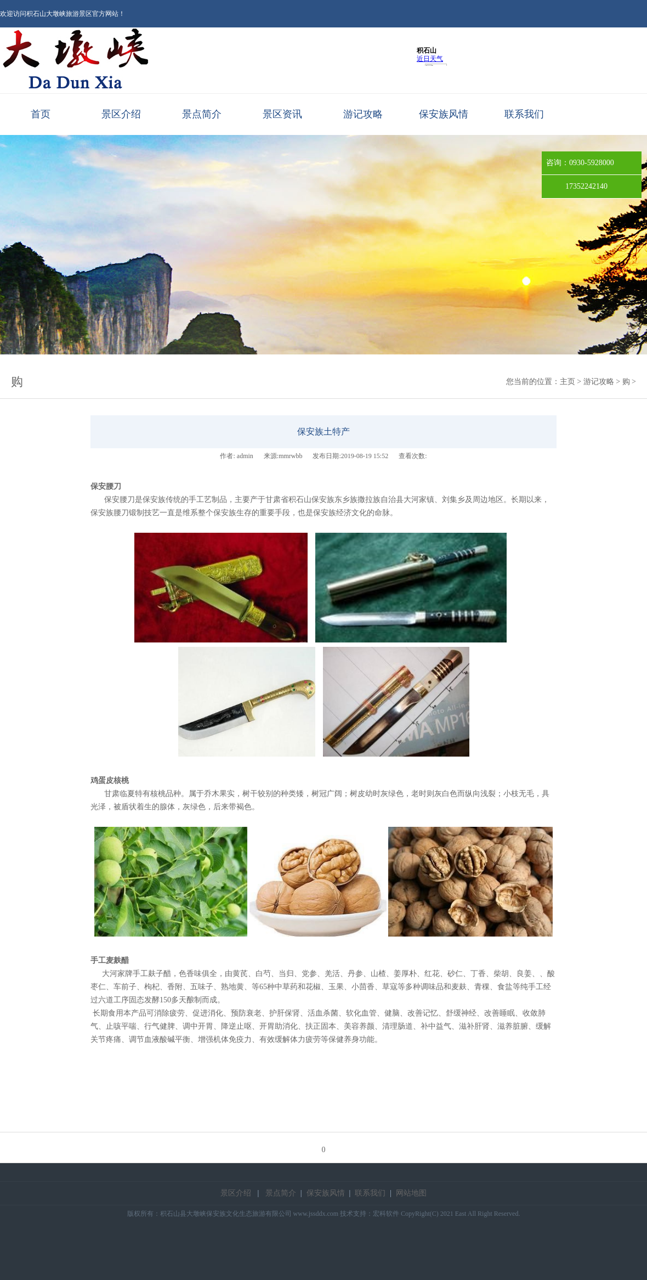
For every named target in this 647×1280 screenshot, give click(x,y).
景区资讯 (282, 114)
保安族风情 (443, 114)
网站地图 (411, 1193)
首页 (40, 114)
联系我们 (524, 114)
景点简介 (202, 114)
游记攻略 (363, 114)
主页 (567, 381)
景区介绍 (121, 114)
